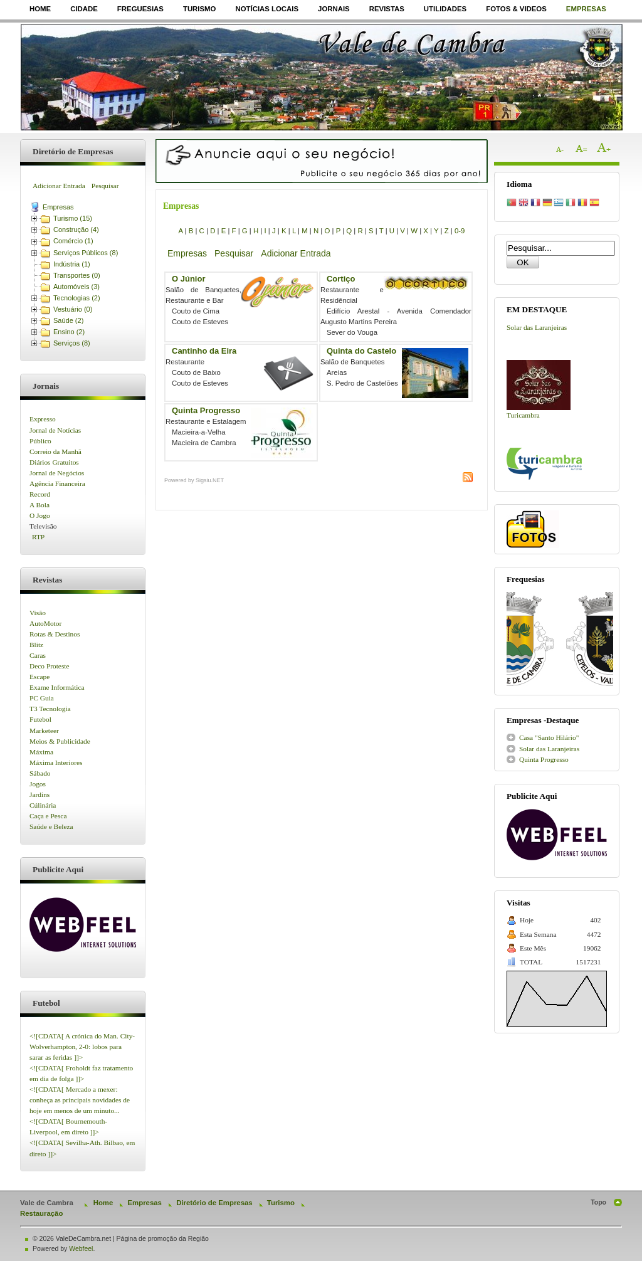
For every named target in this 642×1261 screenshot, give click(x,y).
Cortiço (341, 278)
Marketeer (44, 730)
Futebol (40, 719)
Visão (37, 612)
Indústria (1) (71, 264)
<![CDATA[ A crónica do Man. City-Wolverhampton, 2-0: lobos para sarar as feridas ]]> (82, 1046)
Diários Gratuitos (54, 462)
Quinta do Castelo (361, 351)
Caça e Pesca (47, 816)
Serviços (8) (71, 343)
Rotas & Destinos (54, 634)
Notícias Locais (266, 9)
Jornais (334, 9)
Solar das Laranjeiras (537, 327)
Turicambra (523, 415)
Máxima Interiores (55, 762)
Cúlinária (42, 805)
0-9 (460, 231)
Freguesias (140, 9)
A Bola (39, 505)
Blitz (36, 644)
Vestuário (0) (72, 309)
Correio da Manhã (55, 451)
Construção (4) (76, 229)
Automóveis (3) (76, 286)
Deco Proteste (49, 666)
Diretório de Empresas (214, 1202)
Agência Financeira (57, 483)
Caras (37, 655)
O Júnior (188, 278)
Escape (39, 676)
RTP (38, 537)
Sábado (40, 773)
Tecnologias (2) (76, 298)
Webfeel (81, 1248)
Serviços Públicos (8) (85, 252)
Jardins (39, 794)
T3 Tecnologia (50, 708)
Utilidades (445, 9)
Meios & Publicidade (59, 741)
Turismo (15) (72, 218)
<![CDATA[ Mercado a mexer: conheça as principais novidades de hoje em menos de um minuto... (79, 1099)
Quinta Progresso (206, 410)
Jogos (37, 784)
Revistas (386, 9)
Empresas (586, 9)
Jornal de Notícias (55, 430)
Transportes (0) (76, 275)
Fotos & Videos (516, 9)
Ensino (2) (69, 331)
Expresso (42, 419)
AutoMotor (45, 623)
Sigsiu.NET (210, 480)
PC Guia (41, 698)
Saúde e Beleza (51, 826)
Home (40, 9)
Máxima (41, 752)
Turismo (199, 9)
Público (40, 441)
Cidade (84, 9)
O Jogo (39, 515)
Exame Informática (57, 687)
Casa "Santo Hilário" (549, 737)
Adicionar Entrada (59, 185)
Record (39, 494)
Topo (598, 1202)
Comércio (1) (73, 241)
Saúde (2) (68, 320)
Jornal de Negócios (56, 473)
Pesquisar (105, 185)
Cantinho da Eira (204, 351)
